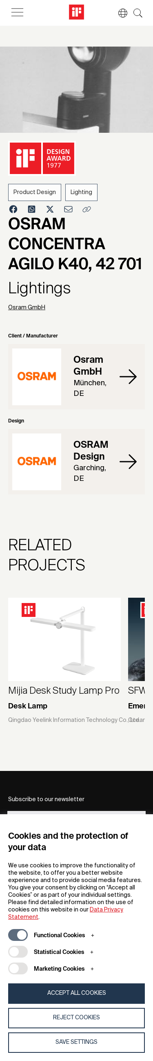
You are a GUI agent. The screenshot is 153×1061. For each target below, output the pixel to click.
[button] (118, 13)
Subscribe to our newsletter (46, 799)
